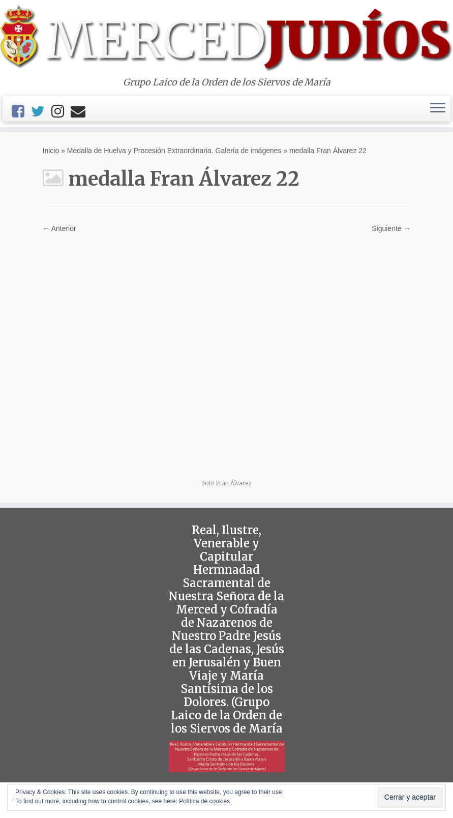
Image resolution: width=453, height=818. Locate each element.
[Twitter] (41, 111)
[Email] (81, 111)
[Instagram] (61, 111)
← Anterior (59, 228)
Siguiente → (391, 228)
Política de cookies (204, 801)
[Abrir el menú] (437, 108)
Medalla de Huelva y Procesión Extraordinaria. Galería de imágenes (174, 151)
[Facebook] (21, 111)
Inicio (51, 151)
